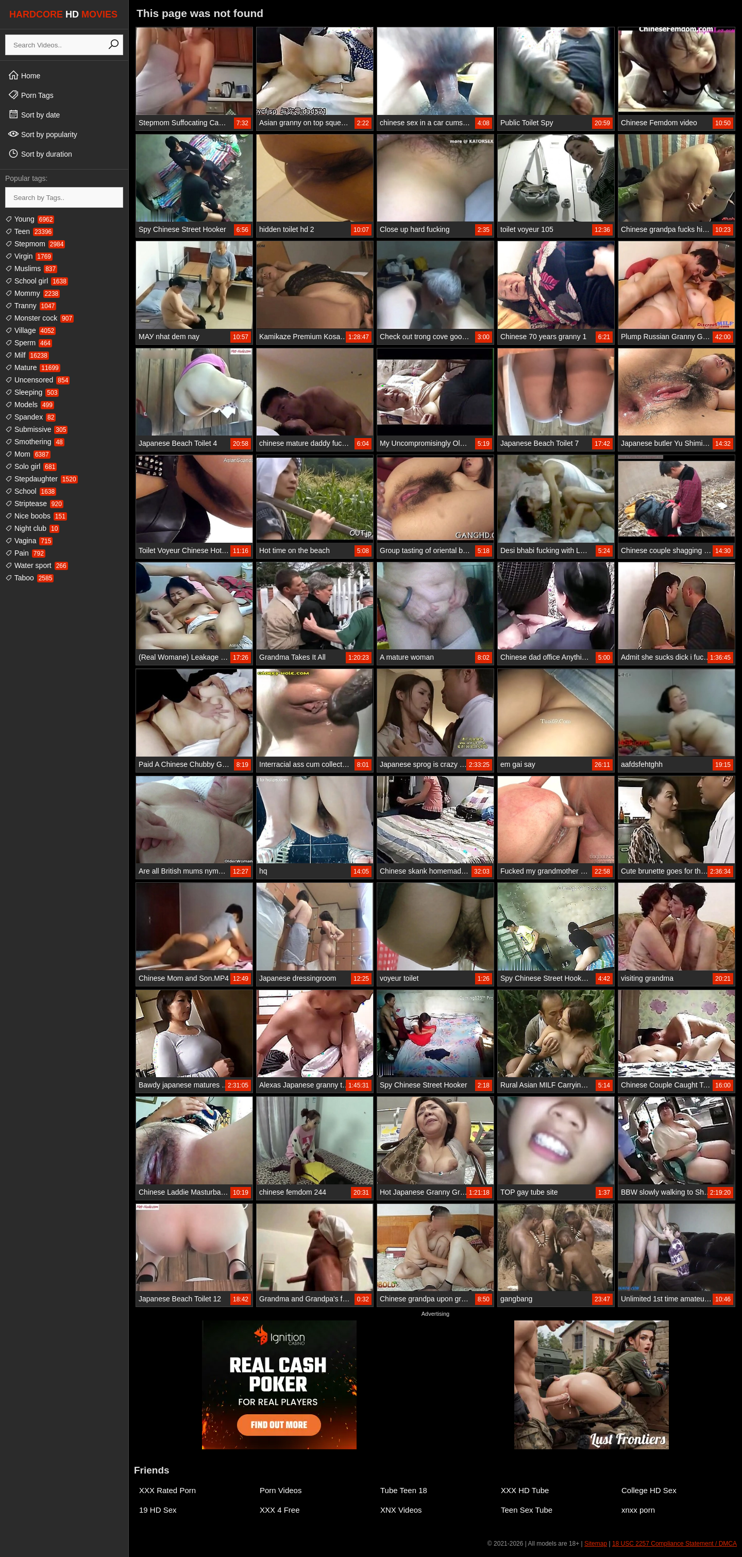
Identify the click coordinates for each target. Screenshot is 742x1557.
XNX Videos (401, 1509)
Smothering (34, 442)
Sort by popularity (42, 134)
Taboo (29, 578)
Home (24, 75)
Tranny (30, 306)
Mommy (32, 293)
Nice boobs (36, 516)
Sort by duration (40, 153)
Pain (25, 553)
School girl (36, 281)
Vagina (29, 541)
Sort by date (34, 114)
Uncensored (37, 380)
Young (29, 219)
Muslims (31, 268)
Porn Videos (280, 1490)
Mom (27, 454)
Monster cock (39, 318)
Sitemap (595, 1543)
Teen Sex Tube (526, 1509)
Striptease (34, 503)
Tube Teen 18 (403, 1490)
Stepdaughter (41, 479)
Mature (32, 367)
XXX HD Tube (525, 1490)
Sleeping (32, 392)
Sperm (28, 343)
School (30, 491)
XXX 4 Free (280, 1509)
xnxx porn (638, 1509)
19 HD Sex (158, 1509)
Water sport (36, 565)
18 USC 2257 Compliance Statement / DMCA (674, 1543)
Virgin (29, 256)
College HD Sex (649, 1490)
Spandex (30, 417)
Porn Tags (31, 95)
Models (29, 404)
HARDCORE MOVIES (63, 14)
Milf (27, 355)
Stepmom (35, 244)
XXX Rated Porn (167, 1490)
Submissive (36, 429)
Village (30, 330)
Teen (29, 231)
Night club (32, 528)
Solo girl (31, 466)
